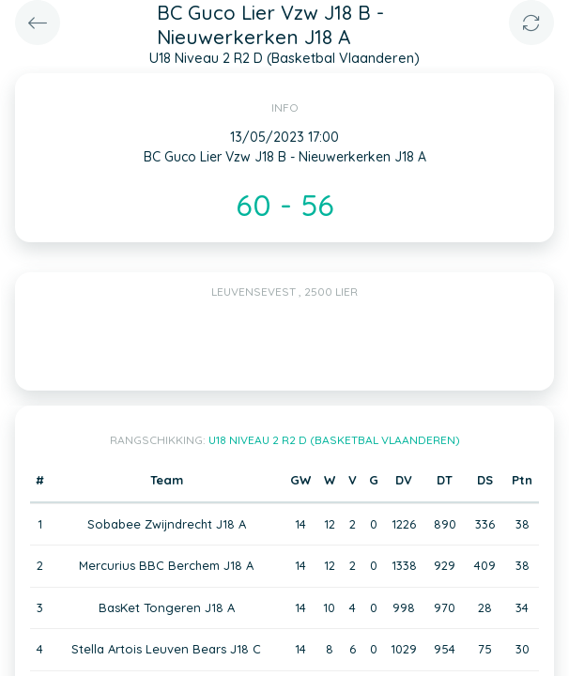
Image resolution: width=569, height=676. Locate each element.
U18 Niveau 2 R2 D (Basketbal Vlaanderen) (334, 440)
